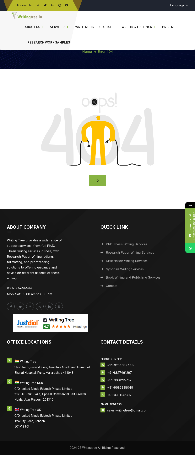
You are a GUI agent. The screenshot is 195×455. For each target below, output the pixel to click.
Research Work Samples (48, 42)
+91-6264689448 (120, 365)
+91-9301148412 (119, 395)
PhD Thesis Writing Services (126, 244)
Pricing (169, 27)
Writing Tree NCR (137, 27)
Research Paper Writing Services (130, 252)
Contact (111, 286)
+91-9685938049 (120, 387)
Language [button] (177, 5)
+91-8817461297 (119, 373)
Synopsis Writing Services (125, 269)
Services (57, 27)
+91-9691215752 (119, 380)
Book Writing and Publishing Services (133, 277)
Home (87, 52)
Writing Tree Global (93, 27)
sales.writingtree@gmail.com (127, 410)
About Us (32, 27)
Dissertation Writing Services (127, 261)
